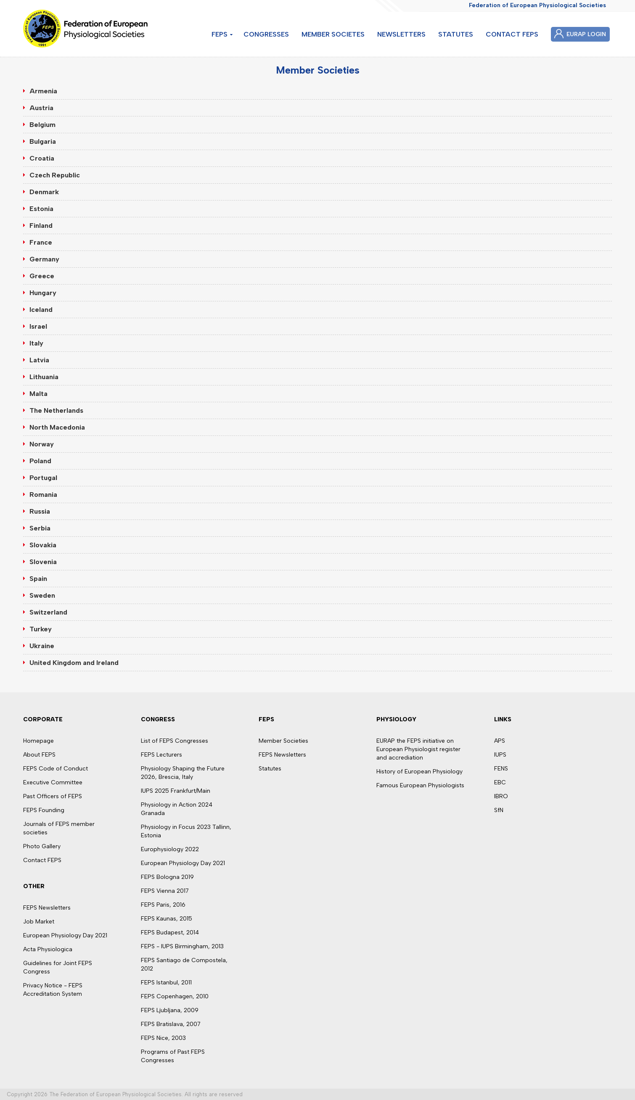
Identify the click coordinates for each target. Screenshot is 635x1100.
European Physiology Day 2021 (65, 935)
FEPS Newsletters (47, 907)
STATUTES (455, 34)
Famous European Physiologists (420, 785)
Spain (38, 579)
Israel (38, 326)
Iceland (41, 310)
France (40, 242)
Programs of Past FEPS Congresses (173, 1056)
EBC (500, 782)
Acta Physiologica (47, 949)
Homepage (38, 740)
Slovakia (42, 545)
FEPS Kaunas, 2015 (166, 918)
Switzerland (48, 612)
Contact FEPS (42, 860)
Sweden (42, 595)
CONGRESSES (266, 34)
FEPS (220, 34)
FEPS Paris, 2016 (163, 904)
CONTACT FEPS (512, 34)
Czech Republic (54, 175)
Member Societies (283, 740)
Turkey (40, 629)
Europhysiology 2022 (170, 849)
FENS (501, 768)
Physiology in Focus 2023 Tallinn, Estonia (186, 831)
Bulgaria (42, 141)
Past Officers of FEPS (52, 796)
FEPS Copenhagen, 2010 (175, 996)
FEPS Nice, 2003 (163, 1038)
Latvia (39, 360)
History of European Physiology (419, 771)
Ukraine (41, 646)
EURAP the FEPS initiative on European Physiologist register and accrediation (418, 749)
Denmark (44, 192)
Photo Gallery (42, 846)
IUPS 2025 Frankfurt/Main (175, 790)
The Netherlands (56, 410)
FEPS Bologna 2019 (167, 877)
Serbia (39, 528)
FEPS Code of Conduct (55, 768)
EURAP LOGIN (586, 34)
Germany (44, 259)
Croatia (41, 158)
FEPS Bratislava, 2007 (171, 1024)
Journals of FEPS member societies (59, 828)
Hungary (42, 293)
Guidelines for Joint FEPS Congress (57, 967)
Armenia (43, 91)
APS (499, 740)
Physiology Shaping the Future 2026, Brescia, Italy (183, 773)
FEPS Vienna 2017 (165, 890)
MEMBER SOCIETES (333, 34)
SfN (498, 810)
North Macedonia (57, 427)
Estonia (41, 209)
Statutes (270, 768)
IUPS (500, 754)
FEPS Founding (43, 810)
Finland (41, 225)
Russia (39, 511)
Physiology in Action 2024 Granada (176, 809)
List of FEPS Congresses (174, 740)
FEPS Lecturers (161, 754)
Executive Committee (52, 782)
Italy (36, 343)
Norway (41, 444)
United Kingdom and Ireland (74, 663)
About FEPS (39, 754)
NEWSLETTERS (401, 34)
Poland (40, 461)
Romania (43, 495)
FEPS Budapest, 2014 (170, 932)
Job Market (38, 921)
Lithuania (43, 377)
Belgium (42, 125)
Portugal (43, 478)
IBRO (501, 796)
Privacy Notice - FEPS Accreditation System (52, 989)
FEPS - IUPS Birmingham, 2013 (182, 946)
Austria (41, 108)
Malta (38, 394)
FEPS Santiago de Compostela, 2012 (184, 964)
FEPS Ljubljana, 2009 (169, 1010)
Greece (41, 276)
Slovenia (43, 562)
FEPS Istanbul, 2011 (166, 982)
